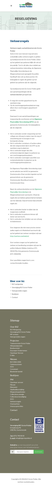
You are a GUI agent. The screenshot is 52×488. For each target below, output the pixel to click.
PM (23, 23)
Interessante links (16, 406)
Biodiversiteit (15, 348)
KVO (12, 367)
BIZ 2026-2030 (15, 362)
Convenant (14, 369)
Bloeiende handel (16, 371)
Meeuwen (13, 387)
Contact (15, 297)
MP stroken (14, 334)
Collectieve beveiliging (18, 397)
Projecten (14, 340)
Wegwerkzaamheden (17, 392)
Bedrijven (15, 294)
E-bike (12, 355)
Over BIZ (14, 327)
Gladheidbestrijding (17, 389)
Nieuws (13, 359)
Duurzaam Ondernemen (18, 351)
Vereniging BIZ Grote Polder (22, 287)
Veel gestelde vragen (19, 291)
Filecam (12, 385)
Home (18, 23)
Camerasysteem (16, 364)
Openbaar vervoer (16, 382)
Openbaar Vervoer (16, 353)
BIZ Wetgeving (15, 330)
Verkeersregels (31, 23)
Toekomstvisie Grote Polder (20, 343)
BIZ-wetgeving (17, 284)
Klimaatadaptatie (16, 346)
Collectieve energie (17, 394)
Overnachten (15, 404)
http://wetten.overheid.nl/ (19, 236)
